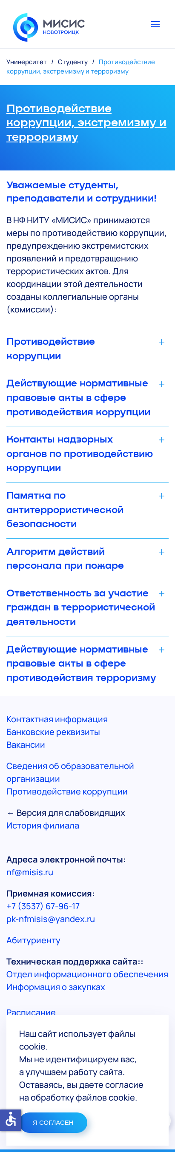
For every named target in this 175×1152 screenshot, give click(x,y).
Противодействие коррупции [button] (50, 349)
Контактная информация (57, 719)
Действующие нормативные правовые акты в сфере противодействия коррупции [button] (78, 397)
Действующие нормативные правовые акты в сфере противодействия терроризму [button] (81, 663)
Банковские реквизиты (53, 732)
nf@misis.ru (29, 872)
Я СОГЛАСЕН (53, 1122)
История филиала (42, 825)
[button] (160, 24)
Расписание (31, 1012)
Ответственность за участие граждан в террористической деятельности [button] (80, 607)
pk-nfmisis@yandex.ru (50, 919)
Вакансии (25, 744)
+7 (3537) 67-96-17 (43, 906)
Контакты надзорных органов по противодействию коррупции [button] (79, 453)
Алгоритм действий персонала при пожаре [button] (65, 559)
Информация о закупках (55, 987)
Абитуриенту (33, 940)
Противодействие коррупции (67, 791)
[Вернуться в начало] (49, 24)
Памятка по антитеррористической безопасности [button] (64, 510)
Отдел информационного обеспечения (87, 974)
